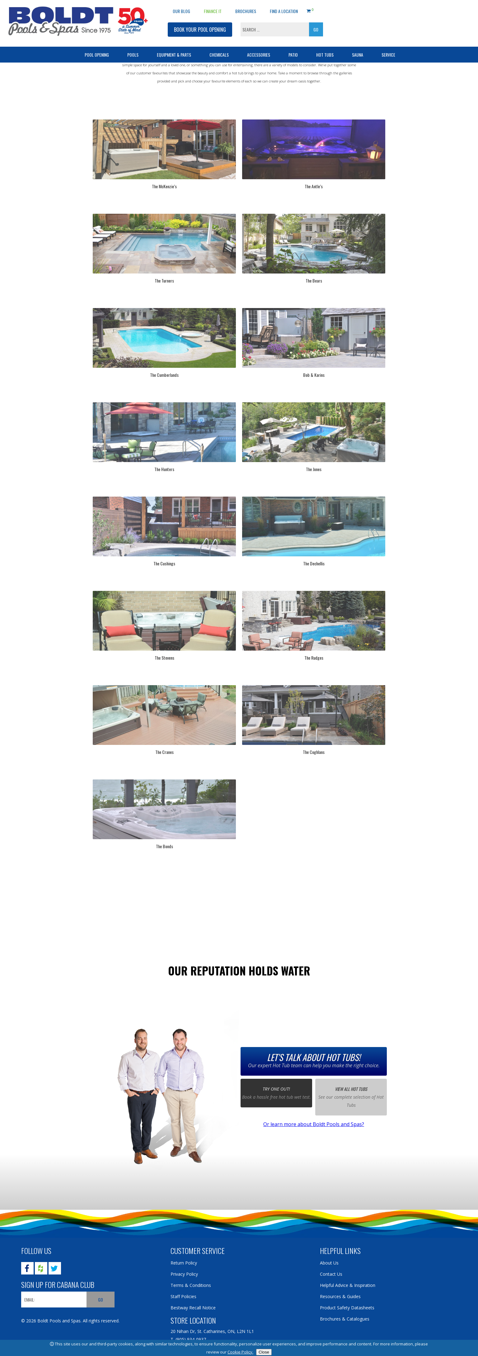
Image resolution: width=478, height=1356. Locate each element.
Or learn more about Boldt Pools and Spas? (313, 1124)
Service (388, 54)
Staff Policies (183, 1296)
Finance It (213, 11)
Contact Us (331, 1274)
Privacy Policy (184, 1274)
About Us (329, 1263)
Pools (132, 54)
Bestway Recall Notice (193, 1308)
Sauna (357, 54)
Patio (293, 54)
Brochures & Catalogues (344, 1319)
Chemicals (219, 54)
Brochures (245, 11)
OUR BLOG (181, 11)
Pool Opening (97, 54)
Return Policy (184, 1263)
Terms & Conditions (191, 1285)
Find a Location (284, 11)
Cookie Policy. (240, 1352)
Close (264, 1352)
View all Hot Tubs (351, 1089)
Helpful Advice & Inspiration (347, 1285)
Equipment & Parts (174, 54)
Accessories (258, 54)
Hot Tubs (325, 54)
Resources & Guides (340, 1296)
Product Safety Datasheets (347, 1308)
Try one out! (276, 1089)
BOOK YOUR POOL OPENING (200, 29)
